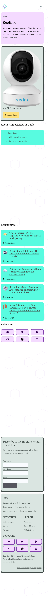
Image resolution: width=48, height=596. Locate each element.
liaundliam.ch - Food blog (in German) (17, 507)
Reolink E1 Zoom (12, 108)
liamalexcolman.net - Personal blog (16, 503)
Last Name (7, 469)
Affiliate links (29, 530)
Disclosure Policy (23, 568)
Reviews (6, 530)
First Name (7, 461)
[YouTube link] (9, 542)
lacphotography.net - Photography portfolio (19, 511)
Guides (5, 526)
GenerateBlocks (9, 562)
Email (5, 477)
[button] (35, 6)
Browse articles (11, 115)
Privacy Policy (36, 568)
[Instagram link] (9, 549)
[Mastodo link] (22, 549)
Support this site (30, 526)
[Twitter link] (22, 542)
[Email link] (36, 549)
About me (27, 522)
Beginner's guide (9, 522)
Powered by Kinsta (10, 559)
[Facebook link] (36, 542)
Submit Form (10, 486)
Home (5, 16)
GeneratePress (24, 559)
